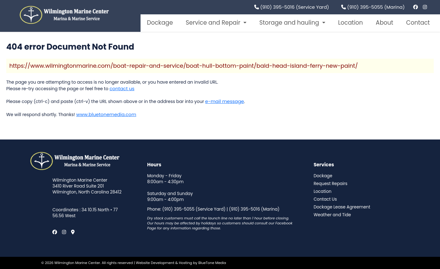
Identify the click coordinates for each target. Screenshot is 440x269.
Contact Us (325, 199)
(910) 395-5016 (244, 209)
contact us (121, 88)
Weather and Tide (332, 215)
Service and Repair (214, 22)
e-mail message (224, 101)
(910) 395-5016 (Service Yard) (291, 7)
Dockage (160, 22)
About (384, 22)
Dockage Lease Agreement (341, 207)
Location (350, 22)
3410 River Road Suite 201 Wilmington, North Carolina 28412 (87, 189)
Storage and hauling (290, 22)
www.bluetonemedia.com (106, 114)
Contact (418, 22)
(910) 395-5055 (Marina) (373, 7)
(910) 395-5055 (178, 209)
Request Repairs (330, 184)
